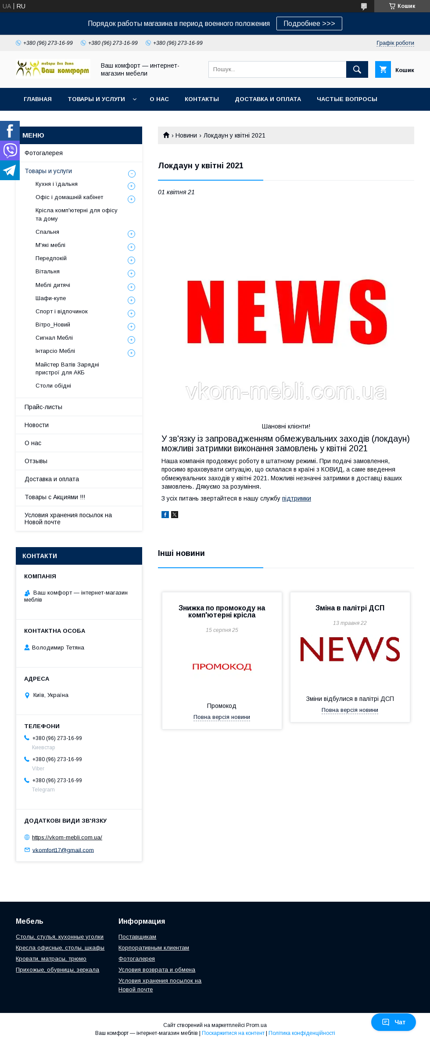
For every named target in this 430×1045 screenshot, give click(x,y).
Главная (38, 99)
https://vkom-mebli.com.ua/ (67, 837)
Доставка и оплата (268, 99)
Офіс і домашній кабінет (69, 197)
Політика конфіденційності (302, 1033)
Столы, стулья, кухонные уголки (60, 936)
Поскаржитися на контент (233, 1033)
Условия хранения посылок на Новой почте (68, 519)
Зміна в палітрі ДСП (349, 608)
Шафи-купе (51, 298)
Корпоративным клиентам (153, 947)
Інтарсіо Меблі (55, 351)
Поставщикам (137, 936)
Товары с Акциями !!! (55, 497)
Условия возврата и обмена (156, 969)
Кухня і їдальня (57, 184)
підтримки (296, 498)
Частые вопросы (347, 99)
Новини (186, 135)
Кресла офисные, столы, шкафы (60, 947)
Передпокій (51, 258)
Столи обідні (53, 385)
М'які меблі (50, 245)
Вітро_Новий (53, 324)
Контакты (202, 99)
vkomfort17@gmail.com (63, 849)
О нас (159, 99)
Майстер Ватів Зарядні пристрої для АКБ (67, 368)
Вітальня (48, 271)
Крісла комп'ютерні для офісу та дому (77, 214)
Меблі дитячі (53, 285)
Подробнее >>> (309, 23)
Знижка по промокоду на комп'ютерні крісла (222, 611)
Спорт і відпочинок (62, 311)
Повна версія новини (222, 717)
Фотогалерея (44, 152)
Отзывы (36, 460)
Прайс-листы (43, 406)
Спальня (47, 232)
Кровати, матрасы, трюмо (51, 958)
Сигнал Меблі (54, 337)
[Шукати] (357, 69)
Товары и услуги (96, 99)
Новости (37, 424)
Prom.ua (256, 1025)
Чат (393, 1022)
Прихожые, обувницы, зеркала (57, 969)
